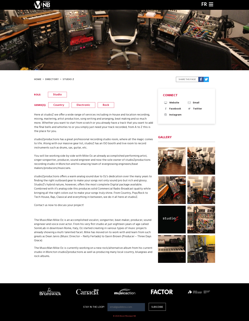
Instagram (172, 115)
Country (58, 105)
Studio (57, 94)
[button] (172, 161)
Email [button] (193, 103)
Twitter (194, 109)
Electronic (83, 105)
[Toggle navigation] (211, 5)
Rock (106, 105)
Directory (52, 79)
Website (171, 103)
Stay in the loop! (93, 307)
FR (204, 4)
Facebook (172, 109)
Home (37, 79)
